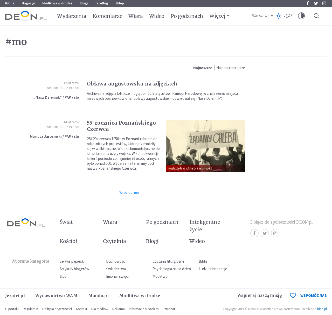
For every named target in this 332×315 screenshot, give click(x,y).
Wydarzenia (71, 16)
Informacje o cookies (143, 309)
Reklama (118, 309)
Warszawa (260, 16)
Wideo (156, 16)
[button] (301, 16)
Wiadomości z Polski (62, 88)
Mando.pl (98, 295)
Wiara (135, 16)
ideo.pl (322, 309)
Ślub (63, 276)
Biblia (9, 3)
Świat (66, 222)
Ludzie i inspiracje (213, 268)
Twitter (316, 3)
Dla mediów (99, 309)
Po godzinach (187, 16)
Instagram (324, 3)
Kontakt (81, 309)
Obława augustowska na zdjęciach (132, 84)
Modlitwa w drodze (57, 3)
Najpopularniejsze (230, 67)
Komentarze (107, 16)
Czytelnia (114, 241)
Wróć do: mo (129, 192)
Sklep (119, 3)
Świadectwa (116, 268)
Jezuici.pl (15, 295)
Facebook (308, 3)
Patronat (169, 309)
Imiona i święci (117, 276)
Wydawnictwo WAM (56, 295)
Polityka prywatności (57, 309)
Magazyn (28, 3)
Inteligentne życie (204, 226)
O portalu (12, 309)
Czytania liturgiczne (168, 261)
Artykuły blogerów (74, 268)
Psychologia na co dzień (172, 268)
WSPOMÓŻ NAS (308, 295)
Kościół (68, 241)
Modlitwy (160, 276)
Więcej (217, 16)
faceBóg (101, 3)
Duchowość (115, 261)
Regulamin (30, 309)
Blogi (84, 3)
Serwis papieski (72, 261)
